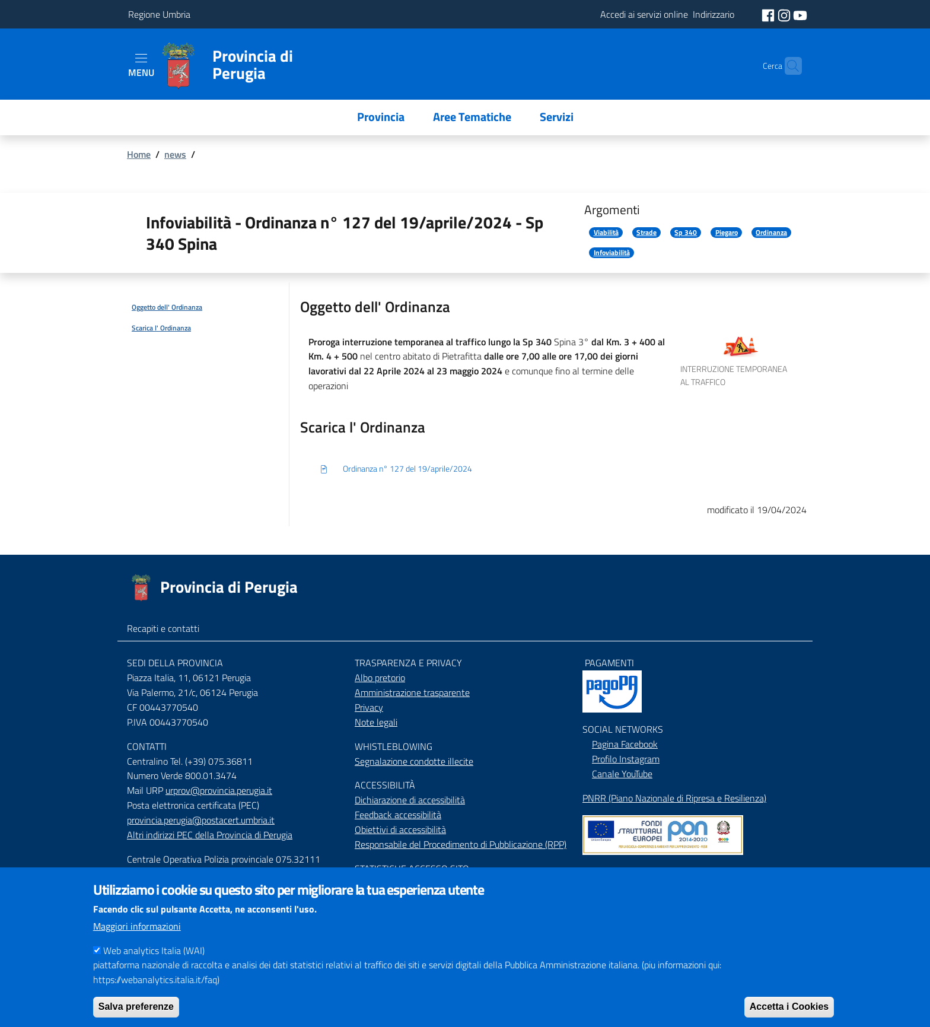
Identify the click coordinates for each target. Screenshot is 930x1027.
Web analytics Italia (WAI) (154, 953)
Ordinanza (771, 232)
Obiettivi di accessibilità (400, 829)
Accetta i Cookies (789, 1009)
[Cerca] (787, 66)
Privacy (369, 707)
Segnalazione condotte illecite (414, 761)
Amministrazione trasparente (412, 692)
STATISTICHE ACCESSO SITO (412, 868)
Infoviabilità (612, 252)
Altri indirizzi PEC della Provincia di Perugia (209, 835)
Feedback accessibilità (398, 814)
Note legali (376, 722)
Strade (646, 232)
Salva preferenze (136, 1009)
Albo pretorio (380, 677)
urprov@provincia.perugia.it (218, 790)
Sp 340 (685, 232)
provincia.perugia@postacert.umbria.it (201, 820)
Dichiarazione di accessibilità (410, 800)
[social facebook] (769, 14)
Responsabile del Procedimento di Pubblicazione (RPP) (460, 844)
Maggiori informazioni (137, 928)
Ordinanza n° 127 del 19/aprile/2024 (395, 469)
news (175, 154)
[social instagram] (785, 14)
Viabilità (606, 232)
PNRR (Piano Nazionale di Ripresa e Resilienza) (674, 798)
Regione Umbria (159, 14)
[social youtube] (800, 14)
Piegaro (726, 232)
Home (139, 154)
